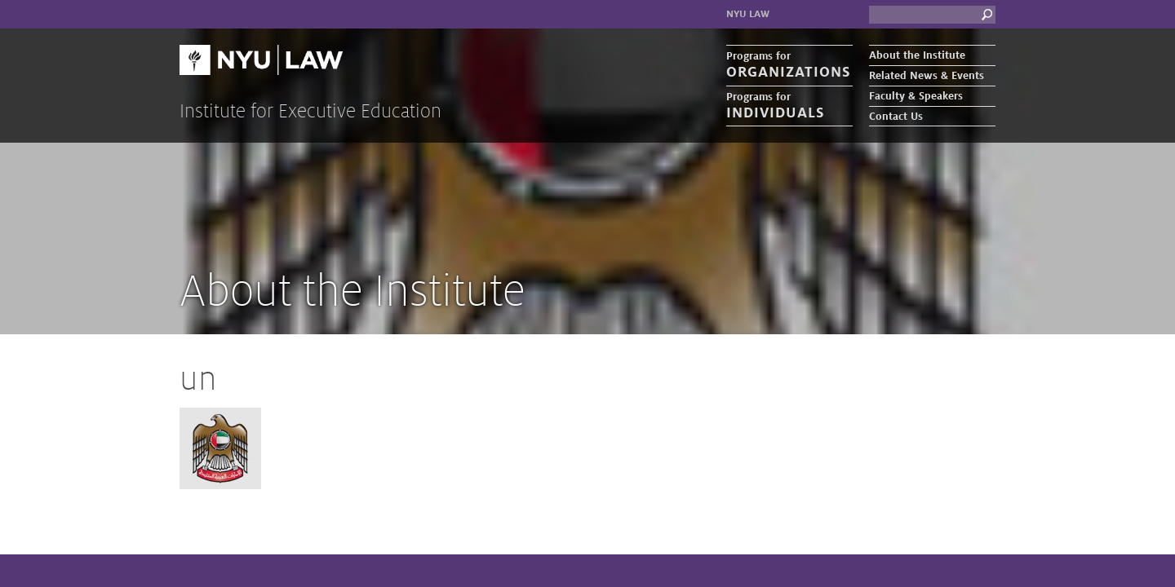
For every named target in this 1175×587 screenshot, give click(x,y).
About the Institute (917, 55)
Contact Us (896, 116)
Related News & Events (926, 76)
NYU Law (747, 14)
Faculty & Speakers (916, 96)
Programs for (789, 66)
